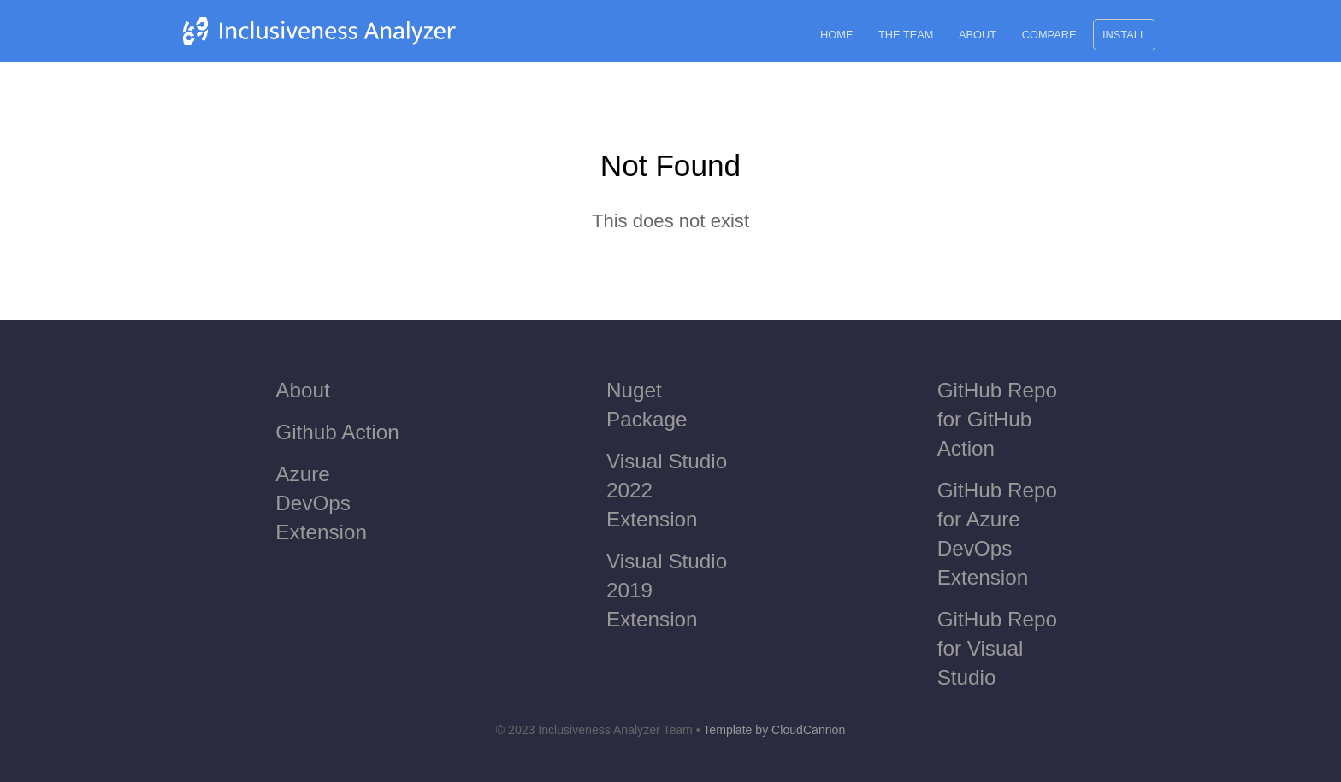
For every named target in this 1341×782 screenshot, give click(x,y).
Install (1124, 34)
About (977, 34)
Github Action (337, 432)
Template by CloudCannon (774, 730)
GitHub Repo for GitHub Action (997, 419)
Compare (1049, 34)
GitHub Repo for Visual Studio (997, 648)
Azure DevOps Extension (321, 503)
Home (836, 34)
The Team (905, 34)
